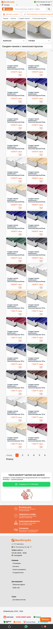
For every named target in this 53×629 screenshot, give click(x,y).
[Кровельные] (14, 30)
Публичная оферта (19, 584)
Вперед (9, 459)
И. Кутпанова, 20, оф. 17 (22, 547)
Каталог (13, 18)
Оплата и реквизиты (19, 569)
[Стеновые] (39, 30)
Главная (5, 18)
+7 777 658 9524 (18, 544)
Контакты (16, 566)
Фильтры (45, 619)
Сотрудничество (18, 572)
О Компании (17, 563)
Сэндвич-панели (24, 18)
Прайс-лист (16, 587)
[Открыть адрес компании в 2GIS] (43, 1)
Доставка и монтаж (19, 599)
